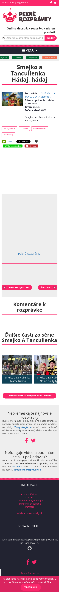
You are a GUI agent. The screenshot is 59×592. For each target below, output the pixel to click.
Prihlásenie (8, 2)
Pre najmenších (9, 128)
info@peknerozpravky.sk (27, 469)
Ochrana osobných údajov (29, 500)
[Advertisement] (29, 170)
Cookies (29, 497)
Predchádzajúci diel (19, 287)
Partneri (29, 506)
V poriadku (30, 587)
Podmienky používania (29, 503)
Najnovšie (35, 57)
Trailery (20, 57)
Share (10, 141)
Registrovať (22, 2)
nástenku (17, 466)
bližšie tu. (49, 582)
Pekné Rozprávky (29, 253)
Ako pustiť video (29, 494)
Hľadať (50, 38)
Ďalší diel (45, 287)
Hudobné (24, 128)
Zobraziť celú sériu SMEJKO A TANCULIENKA (29, 395)
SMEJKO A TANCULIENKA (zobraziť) (40, 95)
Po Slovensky (8, 134)
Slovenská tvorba (39, 128)
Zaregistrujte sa (23, 427)
